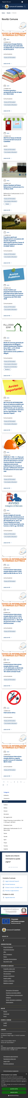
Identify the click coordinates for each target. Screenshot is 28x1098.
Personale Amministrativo (10, 959)
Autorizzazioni (9, 1002)
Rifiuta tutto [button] (14, 1092)
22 (3, 785)
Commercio (6, 798)
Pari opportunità (8, 817)
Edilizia (5, 808)
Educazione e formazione (12, 990)
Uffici (4, 952)
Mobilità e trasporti (8, 983)
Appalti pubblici (7, 978)
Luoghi (5, 1023)
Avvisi (6, 39)
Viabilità (6, 849)
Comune (6, 801)
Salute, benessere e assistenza (14, 1000)
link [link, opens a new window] (6, 1085)
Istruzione (6, 814)
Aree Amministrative (8, 950)
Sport (5, 839)
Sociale (5, 836)
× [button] (26, 1074)
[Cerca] (25, 6)
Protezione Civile (8, 825)
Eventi (5, 1025)
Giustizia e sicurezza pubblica (13, 993)
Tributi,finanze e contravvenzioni (14, 995)
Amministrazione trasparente (10, 1071)
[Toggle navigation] (3, 6)
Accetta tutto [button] (14, 1089)
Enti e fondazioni (7, 954)
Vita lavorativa (7, 974)
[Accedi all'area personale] (22, 2)
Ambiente (6, 795)
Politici (5, 957)
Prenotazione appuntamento (10, 1056)
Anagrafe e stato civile (9, 969)
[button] (14, 1095)
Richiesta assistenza (8, 1064)
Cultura (5, 805)
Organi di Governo (8, 947)
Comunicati (6, 1014)
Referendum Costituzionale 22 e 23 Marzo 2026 (13, 829)
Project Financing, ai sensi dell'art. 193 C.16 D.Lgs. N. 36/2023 (13, 821)
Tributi (5, 843)
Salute (5, 833)
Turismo (6, 846)
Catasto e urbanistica (8, 981)
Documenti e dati (7, 961)
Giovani (5, 811)
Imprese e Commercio (8, 976)
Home (3, 13)
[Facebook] (3, 940)
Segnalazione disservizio (9, 1059)
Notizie (5, 1011)
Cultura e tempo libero (9, 971)
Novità (8, 13)
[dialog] (14, 1085)
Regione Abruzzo (6, 2)
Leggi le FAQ (6, 1061)
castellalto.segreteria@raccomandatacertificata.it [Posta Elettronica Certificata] (14, 1048)
